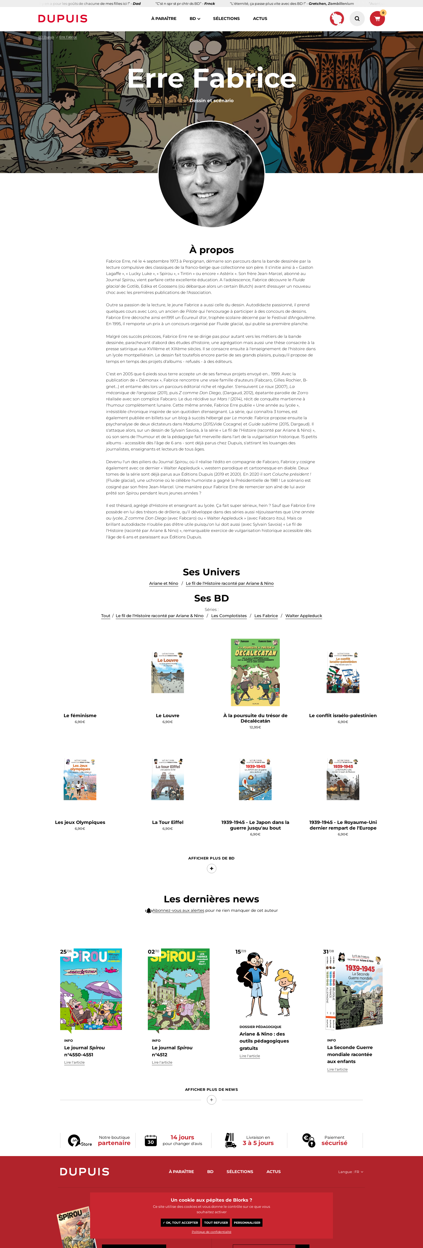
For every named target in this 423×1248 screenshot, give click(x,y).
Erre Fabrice (68, 37)
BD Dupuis (46, 37)
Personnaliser (247, 1223)
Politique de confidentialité (211, 1232)
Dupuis (64, 19)
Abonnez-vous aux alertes (178, 910)
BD (193, 18)
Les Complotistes (229, 615)
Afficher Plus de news (211, 1089)
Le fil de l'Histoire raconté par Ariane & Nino (230, 583)
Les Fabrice (266, 615)
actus (260, 18)
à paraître (163, 18)
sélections (226, 18)
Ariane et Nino (163, 583)
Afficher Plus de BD (211, 858)
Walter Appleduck (303, 615)
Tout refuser (216, 1223)
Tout (105, 615)
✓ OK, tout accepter (180, 1223)
